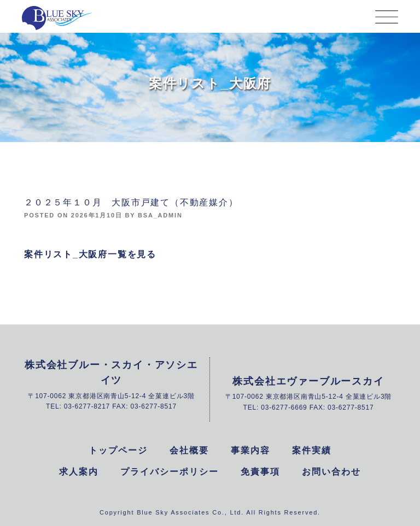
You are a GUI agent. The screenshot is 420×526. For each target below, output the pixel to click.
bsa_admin (160, 215)
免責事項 (260, 471)
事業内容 (250, 450)
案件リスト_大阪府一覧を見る (90, 254)
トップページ (118, 450)
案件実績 (311, 450)
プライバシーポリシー (169, 471)
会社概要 (189, 450)
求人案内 (78, 471)
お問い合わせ (331, 471)
